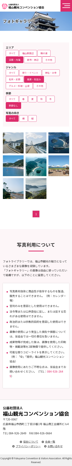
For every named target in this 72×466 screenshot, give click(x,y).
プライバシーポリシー (28, 446)
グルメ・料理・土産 (19, 85)
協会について (30, 441)
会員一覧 (50, 441)
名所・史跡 (14, 79)
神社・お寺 (51, 72)
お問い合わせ (55, 446)
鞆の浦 (44, 53)
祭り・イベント (30, 72)
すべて (12, 53)
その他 (48, 59)
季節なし (13, 105)
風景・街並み (34, 79)
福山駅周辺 (28, 53)
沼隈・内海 (14, 59)
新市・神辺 (33, 59)
